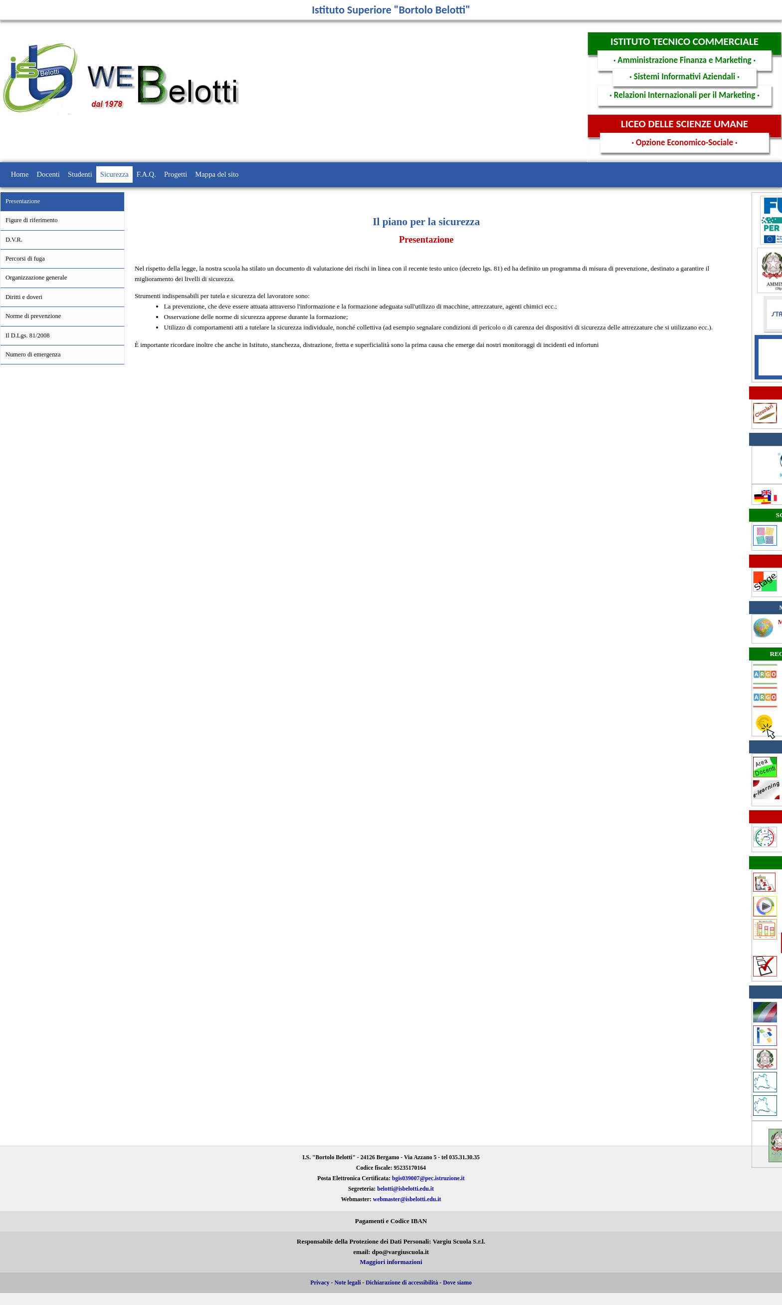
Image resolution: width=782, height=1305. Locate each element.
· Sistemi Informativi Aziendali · (684, 76)
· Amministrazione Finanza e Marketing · (684, 60)
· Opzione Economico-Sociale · (684, 142)
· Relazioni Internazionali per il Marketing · (684, 95)
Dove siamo (457, 1283)
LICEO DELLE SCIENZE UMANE (684, 123)
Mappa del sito (216, 174)
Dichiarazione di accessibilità (402, 1283)
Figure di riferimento (31, 220)
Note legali (347, 1283)
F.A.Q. (146, 174)
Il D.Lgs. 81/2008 (27, 335)
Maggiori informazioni (391, 1262)
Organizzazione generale (36, 277)
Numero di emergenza (32, 354)
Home (20, 174)
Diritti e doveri (23, 297)
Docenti (48, 174)
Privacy (319, 1283)
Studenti (80, 174)
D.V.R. (13, 239)
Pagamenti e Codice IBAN (391, 1221)
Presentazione (22, 201)
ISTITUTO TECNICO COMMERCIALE (684, 41)
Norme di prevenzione (33, 316)
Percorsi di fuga (25, 258)
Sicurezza (114, 174)
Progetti (175, 174)
